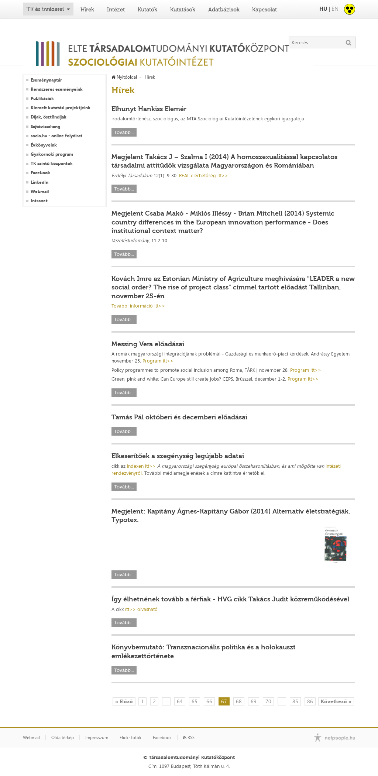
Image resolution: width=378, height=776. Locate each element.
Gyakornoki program (52, 154)
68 (239, 701)
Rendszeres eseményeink (57, 89)
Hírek (87, 9)
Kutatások (182, 9)
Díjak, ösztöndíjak (48, 117)
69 (254, 701)
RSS (189, 738)
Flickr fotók (130, 738)
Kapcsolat (264, 9)
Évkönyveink (44, 145)
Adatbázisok (224, 9)
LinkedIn (39, 182)
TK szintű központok (52, 163)
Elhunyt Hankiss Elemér (148, 109)
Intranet (39, 201)
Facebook (40, 173)
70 (268, 701)
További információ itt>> (138, 305)
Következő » (336, 701)
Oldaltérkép (62, 738)
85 (295, 701)
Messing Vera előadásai (147, 344)
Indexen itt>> (141, 466)
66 (209, 701)
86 (310, 701)
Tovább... (124, 132)
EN (335, 9)
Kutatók (147, 9)
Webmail (40, 191)
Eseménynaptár (46, 80)
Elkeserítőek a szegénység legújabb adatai (177, 456)
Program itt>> (157, 360)
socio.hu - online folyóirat (56, 136)
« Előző (124, 701)
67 (224, 701)
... (166, 701)
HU (323, 9)
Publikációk (42, 98)
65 (194, 701)
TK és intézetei (45, 9)
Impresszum (96, 738)
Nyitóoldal (124, 77)
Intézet (116, 9)
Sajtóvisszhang (45, 126)
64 (180, 701)
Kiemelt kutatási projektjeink (60, 108)
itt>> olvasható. (142, 609)
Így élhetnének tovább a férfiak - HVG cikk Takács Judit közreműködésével (230, 599)
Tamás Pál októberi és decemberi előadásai (179, 417)
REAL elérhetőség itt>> (203, 175)
